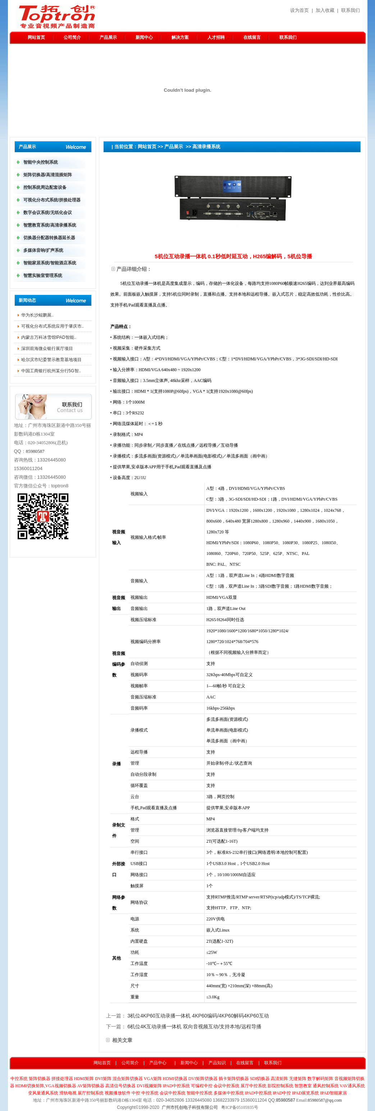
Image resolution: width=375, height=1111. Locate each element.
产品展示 (108, 37)
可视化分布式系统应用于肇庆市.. (52, 326)
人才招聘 (216, 37)
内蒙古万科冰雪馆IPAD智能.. (49, 337)
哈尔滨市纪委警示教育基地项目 (51, 359)
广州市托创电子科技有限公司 (190, 1107)
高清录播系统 (206, 146)
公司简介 (72, 37)
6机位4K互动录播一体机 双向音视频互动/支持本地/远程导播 (194, 1026)
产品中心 (157, 1062)
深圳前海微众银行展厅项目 (47, 348)
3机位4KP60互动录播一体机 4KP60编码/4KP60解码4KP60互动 (198, 1016)
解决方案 (180, 37)
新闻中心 (144, 37)
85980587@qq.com (325, 1100)
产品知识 (217, 1062)
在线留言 (252, 37)
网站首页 (36, 37)
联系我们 (350, 10)
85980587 (35, 451)
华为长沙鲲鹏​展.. (37, 315)
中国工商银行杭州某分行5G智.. (51, 370)
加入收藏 (325, 10)
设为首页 (299, 10)
